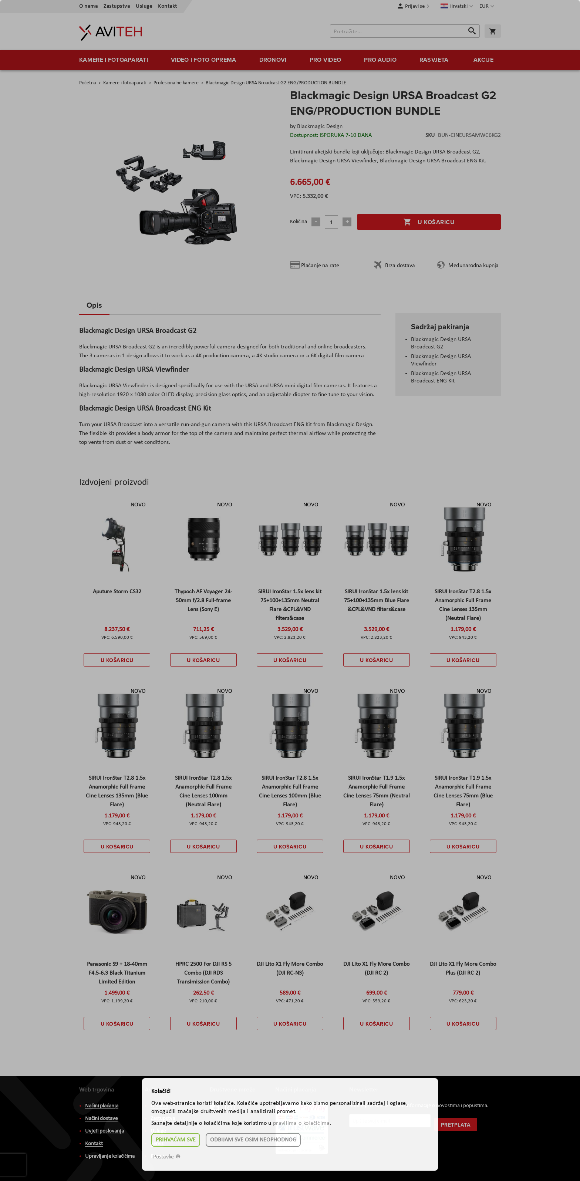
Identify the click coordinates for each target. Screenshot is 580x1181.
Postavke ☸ (167, 1157)
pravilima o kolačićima (301, 1123)
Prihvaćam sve (176, 1140)
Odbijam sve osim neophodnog (253, 1140)
